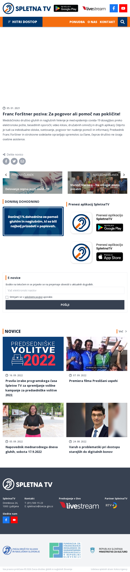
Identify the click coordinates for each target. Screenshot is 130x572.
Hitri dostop (22, 21)
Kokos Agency (120, 569)
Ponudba (77, 22)
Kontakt (107, 22)
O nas (92, 22)
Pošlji (65, 305)
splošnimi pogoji (33, 297)
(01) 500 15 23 (35, 502)
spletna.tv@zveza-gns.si (40, 506)
